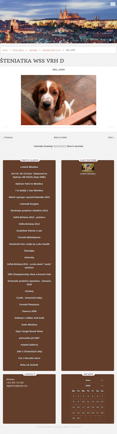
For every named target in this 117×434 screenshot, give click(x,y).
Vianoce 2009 (29, 311)
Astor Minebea (29, 324)
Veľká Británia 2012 (29, 224)
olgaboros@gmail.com (17, 385)
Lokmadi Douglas (29, 204)
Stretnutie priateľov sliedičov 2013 (29, 210)
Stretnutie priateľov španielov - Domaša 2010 (29, 283)
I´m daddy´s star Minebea (29, 190)
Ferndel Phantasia (29, 304)
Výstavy (29, 291)
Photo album (18, 50)
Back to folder (60, 137)
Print (59, 427)
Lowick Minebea (29, 167)
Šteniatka (33, 50)
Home (5, 50)
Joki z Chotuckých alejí (29, 351)
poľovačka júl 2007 (29, 338)
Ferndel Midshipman (29, 237)
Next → (111, 137)
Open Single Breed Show (29, 331)
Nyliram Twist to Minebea (29, 184)
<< (73, 380)
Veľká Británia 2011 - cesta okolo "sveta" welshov (29, 266)
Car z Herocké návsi (29, 358)
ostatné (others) (29, 344)
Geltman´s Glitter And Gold (29, 318)
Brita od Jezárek (29, 365)
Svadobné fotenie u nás (29, 230)
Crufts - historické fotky (29, 298)
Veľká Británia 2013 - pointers (29, 217)
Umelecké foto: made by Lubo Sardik (29, 244)
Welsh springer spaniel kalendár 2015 (29, 197)
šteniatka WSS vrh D (52, 50)
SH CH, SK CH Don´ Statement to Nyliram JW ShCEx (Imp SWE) (29, 175)
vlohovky (29, 257)
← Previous (7, 137)
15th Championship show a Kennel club (29, 274)
